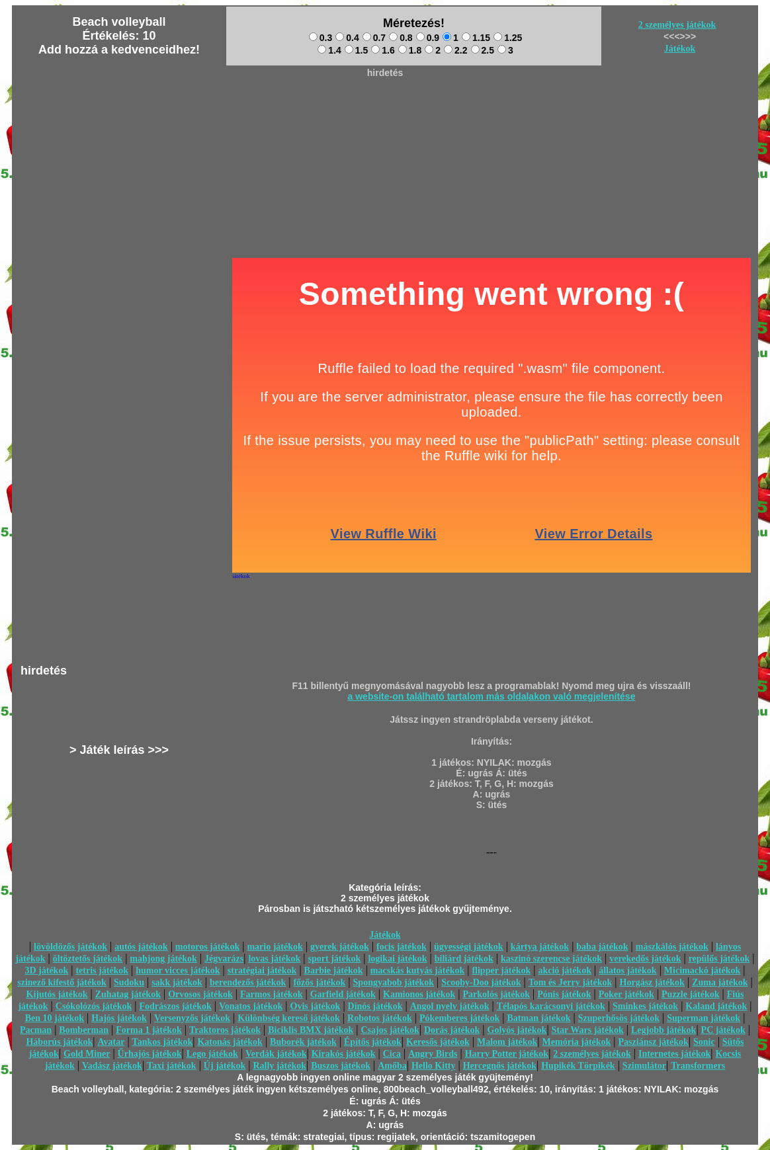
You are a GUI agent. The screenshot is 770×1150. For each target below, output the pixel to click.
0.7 (374, 37)
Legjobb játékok (663, 1030)
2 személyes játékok (677, 25)
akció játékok (564, 970)
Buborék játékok (303, 1042)
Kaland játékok (716, 1006)
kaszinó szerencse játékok (551, 959)
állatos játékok (628, 970)
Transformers (698, 1066)
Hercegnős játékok (499, 1066)
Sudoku (129, 982)
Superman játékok (703, 1018)
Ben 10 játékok (54, 1018)
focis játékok (401, 947)
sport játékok (334, 959)
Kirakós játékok (344, 1054)
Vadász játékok (112, 1066)
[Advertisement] (385, 113)
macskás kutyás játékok (417, 970)
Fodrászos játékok (176, 1006)
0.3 (320, 37)
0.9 (427, 37)
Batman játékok (539, 1018)
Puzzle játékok (690, 994)
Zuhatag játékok (128, 994)
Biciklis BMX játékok (310, 1030)
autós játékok (141, 947)
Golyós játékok (517, 1030)
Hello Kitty (433, 1066)
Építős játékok (373, 1042)
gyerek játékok (339, 947)
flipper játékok (501, 970)
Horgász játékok (652, 982)
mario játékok (274, 947)
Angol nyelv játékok (450, 1006)
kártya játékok (540, 947)
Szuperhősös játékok (619, 1018)
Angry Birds (432, 1054)
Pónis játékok (564, 994)
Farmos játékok (271, 994)
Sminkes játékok (645, 1006)
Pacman (36, 1030)
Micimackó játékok (702, 970)
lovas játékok (274, 959)
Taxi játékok (171, 1066)
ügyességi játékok (468, 947)
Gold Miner (87, 1054)
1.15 (476, 37)
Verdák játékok (275, 1054)
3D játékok (46, 970)
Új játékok (224, 1066)
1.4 (329, 50)
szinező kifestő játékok (62, 982)
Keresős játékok (438, 1042)
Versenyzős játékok (192, 1018)
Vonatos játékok (250, 1006)
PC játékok (723, 1030)
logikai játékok (397, 959)
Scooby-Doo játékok (481, 982)
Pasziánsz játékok (654, 1042)
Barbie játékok (333, 970)
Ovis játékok (315, 1006)
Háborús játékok (59, 1042)
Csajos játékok (390, 1030)
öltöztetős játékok (87, 959)
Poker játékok (626, 994)
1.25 (507, 37)
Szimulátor (644, 1066)
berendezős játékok (248, 982)
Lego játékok (212, 1054)
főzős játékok (319, 982)
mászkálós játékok (672, 947)
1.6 (382, 50)
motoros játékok (207, 947)
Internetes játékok (674, 1054)
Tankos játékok (162, 1042)
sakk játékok (176, 982)
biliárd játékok (464, 959)
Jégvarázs (223, 959)
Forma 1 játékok (149, 1030)
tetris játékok (101, 970)
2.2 (455, 50)
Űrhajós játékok (150, 1054)
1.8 (409, 50)
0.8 (400, 37)
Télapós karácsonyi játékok (551, 1006)
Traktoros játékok (225, 1030)
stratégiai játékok (262, 970)
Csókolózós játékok (94, 1006)
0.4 (347, 37)
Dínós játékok (375, 1006)
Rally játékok (279, 1066)
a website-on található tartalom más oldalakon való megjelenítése (492, 696)
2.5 (482, 50)
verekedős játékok (645, 959)
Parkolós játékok (497, 994)
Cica (392, 1054)
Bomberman (83, 1030)
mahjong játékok (163, 959)
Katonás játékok (229, 1042)
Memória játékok (576, 1042)
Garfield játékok (343, 994)
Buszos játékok (340, 1066)
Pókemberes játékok (459, 1018)
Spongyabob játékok (394, 982)
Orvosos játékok (200, 994)
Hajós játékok (119, 1018)
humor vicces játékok (178, 970)
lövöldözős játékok (70, 947)
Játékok (679, 49)
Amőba (392, 1066)
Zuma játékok (720, 982)
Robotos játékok (379, 1018)
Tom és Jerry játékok (571, 982)
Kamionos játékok (419, 994)
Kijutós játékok (57, 994)
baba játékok (602, 947)
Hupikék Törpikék (578, 1066)
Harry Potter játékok (506, 1054)
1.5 (356, 50)
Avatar (110, 1042)
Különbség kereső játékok (288, 1018)
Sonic (704, 1042)
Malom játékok (507, 1042)
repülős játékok (719, 959)
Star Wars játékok (588, 1030)
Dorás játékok (452, 1030)
